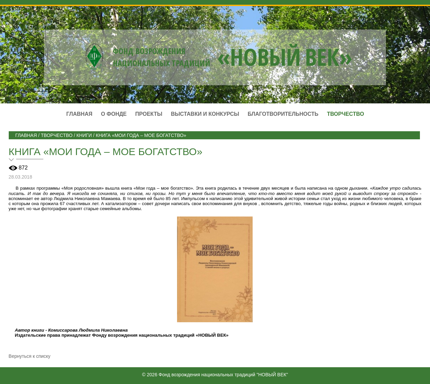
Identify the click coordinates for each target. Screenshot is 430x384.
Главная (79, 114)
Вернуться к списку (30, 356)
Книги (84, 135)
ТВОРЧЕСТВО (56, 135)
